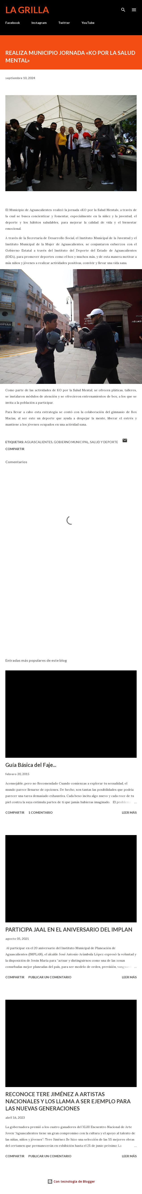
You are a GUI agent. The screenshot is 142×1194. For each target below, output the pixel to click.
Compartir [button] (14, 449)
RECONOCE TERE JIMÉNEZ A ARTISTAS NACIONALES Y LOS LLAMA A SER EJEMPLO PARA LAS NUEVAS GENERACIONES (68, 1101)
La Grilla (27, 9)
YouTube (87, 23)
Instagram (39, 23)
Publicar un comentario (49, 977)
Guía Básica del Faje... (30, 765)
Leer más (129, 812)
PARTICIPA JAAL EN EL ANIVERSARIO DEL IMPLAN (68, 929)
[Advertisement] (71, 613)
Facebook (12, 23)
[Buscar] (123, 8)
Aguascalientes (38, 442)
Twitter (64, 23)
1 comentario (40, 812)
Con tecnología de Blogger (71, 1181)
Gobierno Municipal (71, 442)
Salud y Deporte (104, 442)
